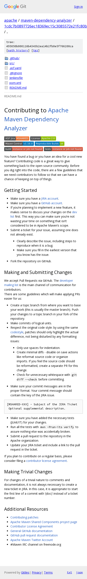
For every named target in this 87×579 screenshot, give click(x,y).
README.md (18, 88)
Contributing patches (24, 517)
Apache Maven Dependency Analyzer (36, 119)
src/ (11, 63)
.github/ (14, 58)
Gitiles (25, 572)
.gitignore (15, 73)
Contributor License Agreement (31, 526)
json (79, 572)
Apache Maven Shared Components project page (43, 522)
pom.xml (15, 83)
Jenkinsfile (16, 78)
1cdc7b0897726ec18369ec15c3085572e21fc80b (45, 26)
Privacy (36, 572)
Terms (48, 572)
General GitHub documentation (31, 531)
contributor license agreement (46, 461)
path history (18, 50)
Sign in (78, 7)
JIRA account (49, 198)
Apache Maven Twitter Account (31, 540)
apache (10, 20)
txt (69, 572)
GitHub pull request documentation (34, 535)
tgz (35, 50)
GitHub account (51, 203)
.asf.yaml (15, 68)
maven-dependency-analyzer (46, 20)
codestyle (16, 332)
